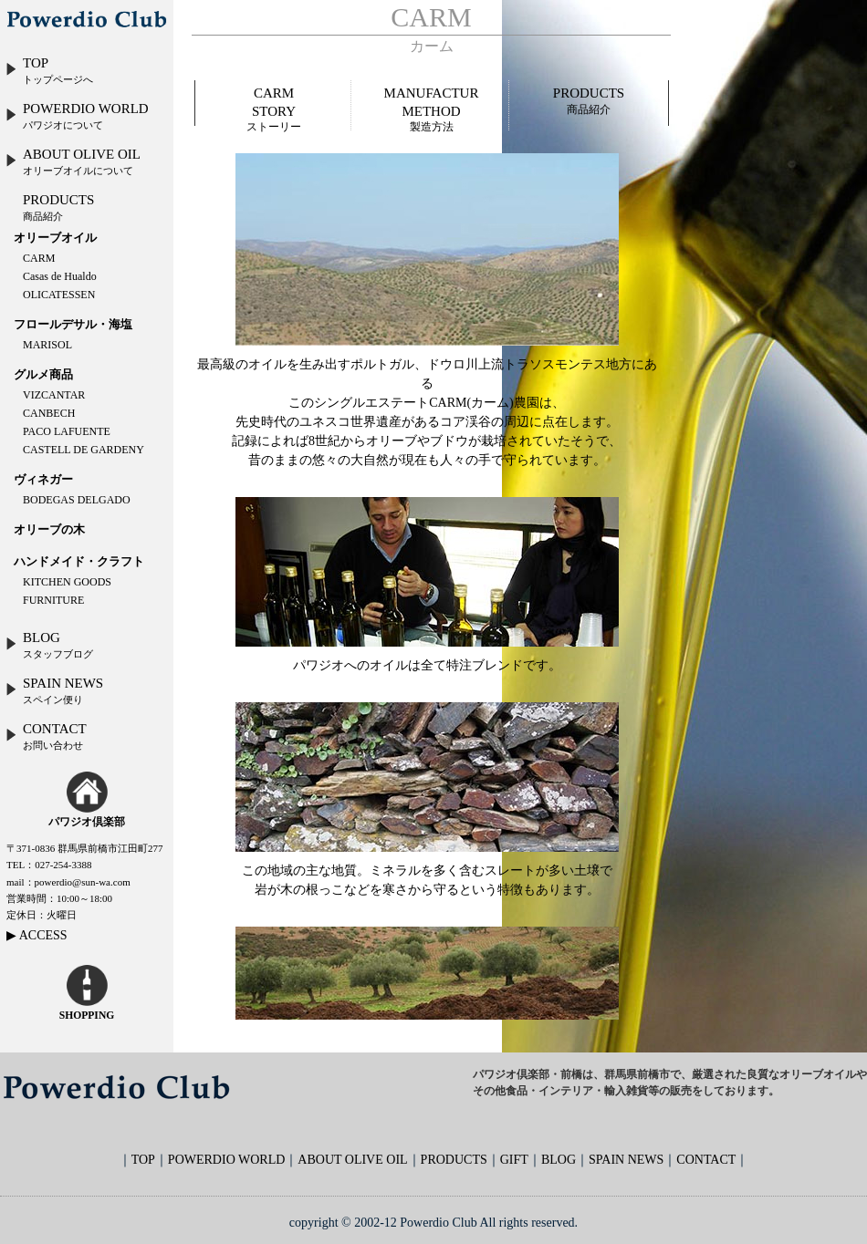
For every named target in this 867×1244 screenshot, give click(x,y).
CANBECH (49, 413)
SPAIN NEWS (54, 690)
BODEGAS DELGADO (77, 499)
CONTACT (46, 736)
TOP (49, 70)
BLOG (49, 644)
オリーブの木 (49, 529)
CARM (39, 258)
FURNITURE (53, 600)
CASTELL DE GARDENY (83, 449)
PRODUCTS (58, 207)
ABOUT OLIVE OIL (73, 161)
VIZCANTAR (54, 395)
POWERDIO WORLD (77, 115)
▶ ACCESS (37, 935)
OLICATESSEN (59, 294)
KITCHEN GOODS (67, 581)
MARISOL (47, 344)
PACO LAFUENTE (66, 431)
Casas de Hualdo (60, 276)
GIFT (514, 1159)
